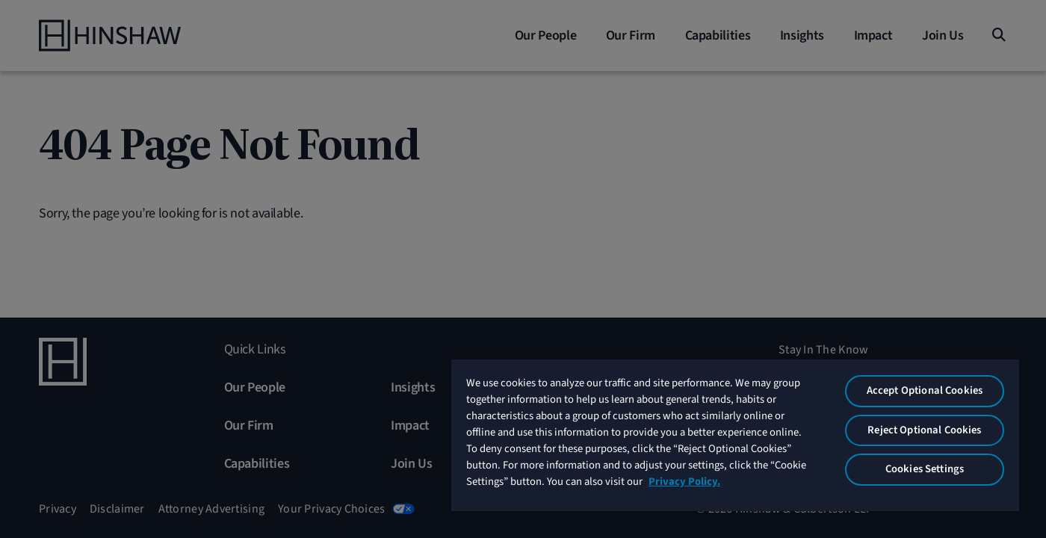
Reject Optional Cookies (924, 430)
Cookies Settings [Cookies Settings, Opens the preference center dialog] (924, 469)
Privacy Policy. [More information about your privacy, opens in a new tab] (684, 481)
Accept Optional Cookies (924, 390)
